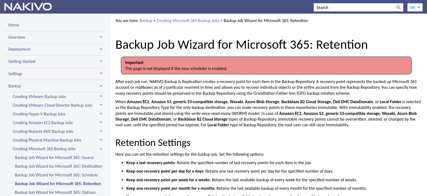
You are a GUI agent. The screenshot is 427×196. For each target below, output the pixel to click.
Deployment (57, 50)
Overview (57, 37)
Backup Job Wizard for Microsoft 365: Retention (58, 183)
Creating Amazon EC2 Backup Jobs (59, 122)
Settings (57, 74)
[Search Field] (358, 7)
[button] (398, 7)
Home (13, 24)
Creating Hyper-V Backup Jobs (59, 114)
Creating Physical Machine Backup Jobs (59, 140)
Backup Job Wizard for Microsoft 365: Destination (58, 166)
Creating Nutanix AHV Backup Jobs (59, 131)
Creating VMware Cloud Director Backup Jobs (59, 105)
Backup (57, 86)
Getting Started (57, 62)
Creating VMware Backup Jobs (59, 96)
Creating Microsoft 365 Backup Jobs (59, 149)
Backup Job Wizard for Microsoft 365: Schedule (56, 174)
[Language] (415, 7)
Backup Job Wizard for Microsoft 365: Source (54, 157)
